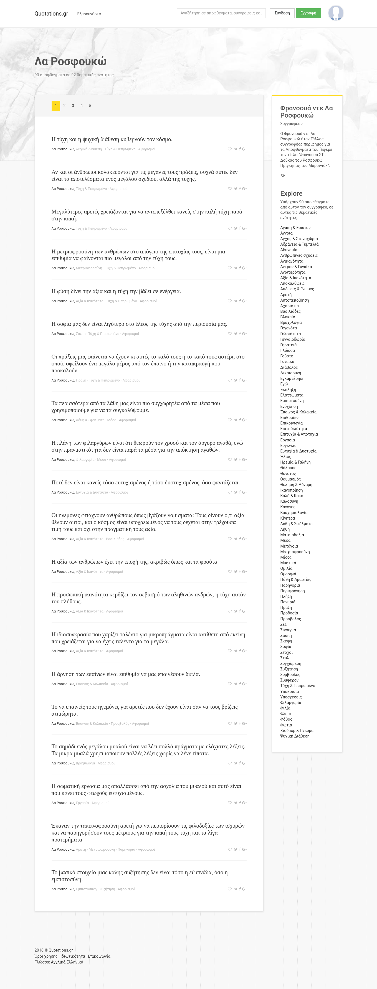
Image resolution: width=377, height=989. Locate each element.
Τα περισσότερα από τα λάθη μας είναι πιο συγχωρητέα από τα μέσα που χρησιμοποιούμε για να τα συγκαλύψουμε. (136, 406)
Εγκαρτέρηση (292, 378)
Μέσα (112, 420)
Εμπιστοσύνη (86, 889)
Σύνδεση (282, 13)
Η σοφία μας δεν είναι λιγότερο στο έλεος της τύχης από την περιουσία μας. (139, 324)
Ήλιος (286, 456)
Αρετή (81, 849)
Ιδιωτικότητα (72, 956)
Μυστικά (288, 563)
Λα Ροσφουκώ (63, 149)
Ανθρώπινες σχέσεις (299, 255)
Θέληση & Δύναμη (296, 484)
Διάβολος (289, 367)
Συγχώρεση (290, 663)
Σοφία (81, 334)
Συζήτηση (107, 889)
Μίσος (286, 557)
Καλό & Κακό (291, 496)
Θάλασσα (288, 468)
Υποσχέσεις (291, 697)
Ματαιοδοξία (292, 535)
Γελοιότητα (290, 334)
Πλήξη (286, 596)
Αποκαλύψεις (292, 283)
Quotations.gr (51, 13)
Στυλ (284, 658)
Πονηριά (287, 602)
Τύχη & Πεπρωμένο (120, 149)
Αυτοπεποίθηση (294, 300)
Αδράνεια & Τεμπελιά (299, 244)
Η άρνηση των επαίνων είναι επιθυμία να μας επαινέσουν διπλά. (126, 674)
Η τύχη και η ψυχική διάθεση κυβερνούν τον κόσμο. (112, 139)
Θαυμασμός (290, 479)
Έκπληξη (288, 389)
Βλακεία (287, 317)
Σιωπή (286, 635)
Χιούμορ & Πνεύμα (297, 730)
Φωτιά (286, 725)
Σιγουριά (288, 630)
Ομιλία (286, 568)
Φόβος (286, 719)
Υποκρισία (289, 691)
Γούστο (286, 356)
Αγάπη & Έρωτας (295, 227)
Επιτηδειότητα (293, 428)
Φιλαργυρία (85, 459)
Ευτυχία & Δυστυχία (92, 492)
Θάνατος (288, 473)
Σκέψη (286, 641)
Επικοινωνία (291, 423)
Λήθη (285, 529)
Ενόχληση (289, 406)
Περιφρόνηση (292, 591)
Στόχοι (286, 652)
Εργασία (82, 803)
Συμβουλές (290, 674)
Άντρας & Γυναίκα (296, 267)
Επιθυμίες (289, 417)
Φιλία (285, 708)
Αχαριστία (289, 306)
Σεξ (283, 624)
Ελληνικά (75, 962)
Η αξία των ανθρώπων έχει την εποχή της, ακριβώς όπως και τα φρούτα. (135, 561)
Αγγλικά (58, 962)
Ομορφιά (288, 574)
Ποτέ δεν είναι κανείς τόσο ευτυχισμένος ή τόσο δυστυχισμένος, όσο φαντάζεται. (146, 482)
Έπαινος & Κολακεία (92, 684)
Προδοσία (289, 613)
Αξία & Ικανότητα (89, 301)
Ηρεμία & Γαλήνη (295, 462)
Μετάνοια (289, 546)
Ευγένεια (288, 445)
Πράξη (81, 380)
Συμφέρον (289, 680)
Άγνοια (286, 233)
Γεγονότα (288, 328)
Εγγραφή (308, 13)
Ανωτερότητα (292, 272)
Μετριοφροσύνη (89, 268)
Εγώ (284, 384)
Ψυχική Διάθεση (89, 149)
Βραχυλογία (85, 763)
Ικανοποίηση (291, 490)
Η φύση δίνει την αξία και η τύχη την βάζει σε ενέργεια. (116, 291)
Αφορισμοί (146, 149)
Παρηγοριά (126, 849)
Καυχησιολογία (294, 512)
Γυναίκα (287, 361)
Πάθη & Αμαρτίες (296, 579)
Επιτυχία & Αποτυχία (299, 434)
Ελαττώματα (291, 395)
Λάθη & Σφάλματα (90, 420)
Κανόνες (287, 507)
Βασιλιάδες (115, 539)
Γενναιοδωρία (292, 339)
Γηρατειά (288, 345)
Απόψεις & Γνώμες (297, 289)
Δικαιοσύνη (290, 373)
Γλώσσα (287, 350)
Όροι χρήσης (46, 956)
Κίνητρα (287, 518)
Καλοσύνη (289, 501)
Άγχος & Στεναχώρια (299, 239)
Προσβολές (120, 723)
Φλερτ (286, 713)
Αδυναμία (288, 250)
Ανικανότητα (291, 261)
